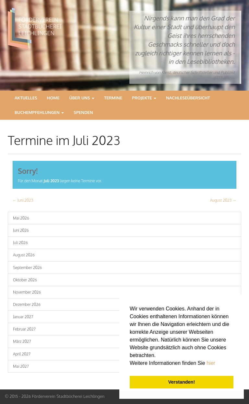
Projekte (144, 97)
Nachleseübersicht (188, 97)
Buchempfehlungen (39, 112)
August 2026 (24, 254)
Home (53, 97)
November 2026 (27, 292)
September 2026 (27, 267)
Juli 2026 (20, 242)
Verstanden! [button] (181, 382)
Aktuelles (26, 97)
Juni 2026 (21, 230)
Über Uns (82, 97)
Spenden (83, 112)
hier (211, 363)
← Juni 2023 (23, 200)
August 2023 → (223, 200)
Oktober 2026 (25, 279)
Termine (113, 97)
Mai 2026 (21, 218)
